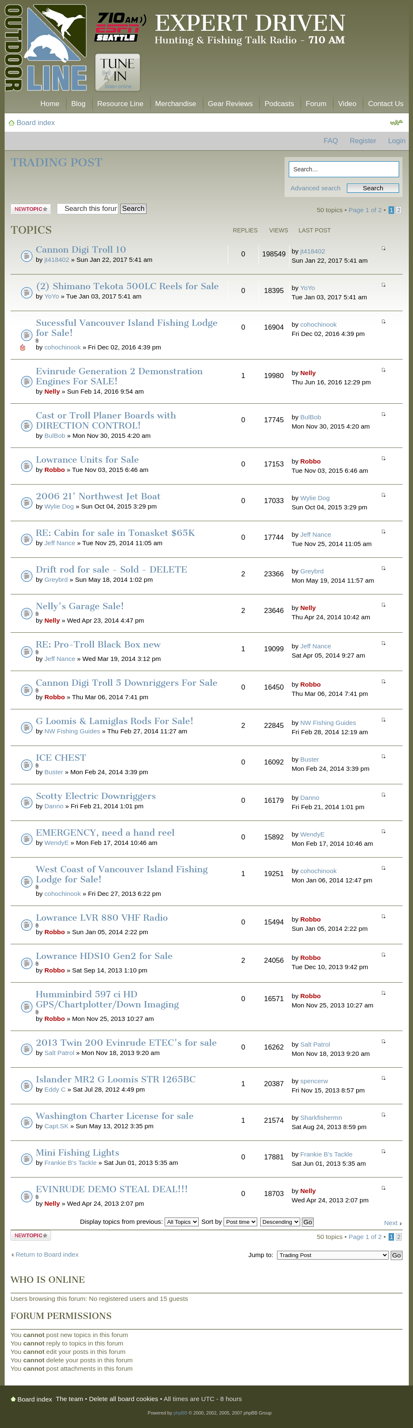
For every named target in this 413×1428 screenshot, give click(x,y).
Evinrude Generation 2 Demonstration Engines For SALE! (119, 376)
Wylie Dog (59, 506)
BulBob (54, 435)
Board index (36, 123)
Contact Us (385, 104)
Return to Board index (47, 1254)
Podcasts (279, 104)
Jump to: (260, 1254)
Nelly (52, 391)
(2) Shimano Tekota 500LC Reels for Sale (127, 286)
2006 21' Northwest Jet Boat (98, 496)
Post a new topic (31, 209)
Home (49, 104)
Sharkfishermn (321, 1117)
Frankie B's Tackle (70, 1162)
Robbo (54, 469)
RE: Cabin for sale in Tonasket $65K (115, 533)
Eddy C (54, 1089)
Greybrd (56, 579)
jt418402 (56, 259)
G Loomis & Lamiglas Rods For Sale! (115, 721)
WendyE (56, 842)
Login (397, 141)
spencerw (314, 1080)
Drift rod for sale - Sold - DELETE (111, 569)
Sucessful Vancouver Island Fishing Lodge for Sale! (127, 327)
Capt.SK (56, 1126)
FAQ (331, 141)
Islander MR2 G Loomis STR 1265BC (116, 1079)
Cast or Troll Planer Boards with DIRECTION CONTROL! (106, 420)
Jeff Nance (59, 542)
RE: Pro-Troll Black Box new (98, 644)
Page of (365, 209)
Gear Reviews (230, 104)
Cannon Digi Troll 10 (81, 249)
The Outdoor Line (46, 49)
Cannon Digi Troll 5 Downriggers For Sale (127, 682)
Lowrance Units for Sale (87, 459)
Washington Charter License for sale (115, 1116)
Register (363, 141)
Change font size (396, 123)
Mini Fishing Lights (77, 1152)
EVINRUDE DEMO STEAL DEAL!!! (112, 1189)
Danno (53, 806)
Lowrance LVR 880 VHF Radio (102, 917)
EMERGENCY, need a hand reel (105, 832)
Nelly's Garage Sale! (80, 606)
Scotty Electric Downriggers (96, 796)
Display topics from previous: (139, 1221)
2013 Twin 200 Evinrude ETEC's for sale (126, 1042)
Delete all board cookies (123, 1398)
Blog (78, 104)
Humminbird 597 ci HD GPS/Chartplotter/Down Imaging (107, 999)
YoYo (51, 296)
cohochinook (62, 347)
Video (347, 104)
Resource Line (120, 104)
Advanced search (315, 188)
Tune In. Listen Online (117, 72)
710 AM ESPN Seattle (120, 27)
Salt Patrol (59, 1052)
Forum (316, 104)
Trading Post (57, 162)
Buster (53, 771)
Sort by (229, 1221)
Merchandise (175, 104)
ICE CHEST (61, 757)
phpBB (180, 1412)
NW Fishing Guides (72, 731)
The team (69, 1398)
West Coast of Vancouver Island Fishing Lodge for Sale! (122, 874)
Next (390, 1222)
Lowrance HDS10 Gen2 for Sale (104, 956)
